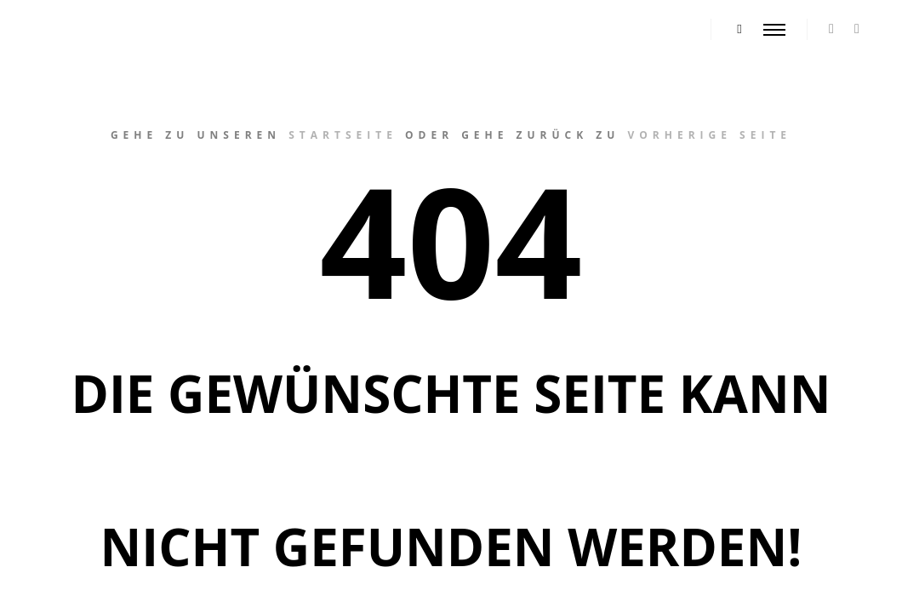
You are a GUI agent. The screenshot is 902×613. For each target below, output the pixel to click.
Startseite (342, 135)
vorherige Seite (709, 135)
